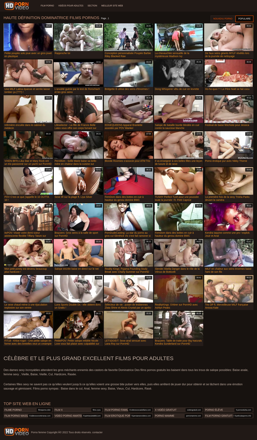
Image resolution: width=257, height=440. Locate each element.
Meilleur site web (112, 5)
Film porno (47, 5)
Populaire (244, 18)
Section (92, 5)
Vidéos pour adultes (70, 5)
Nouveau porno (223, 18)
